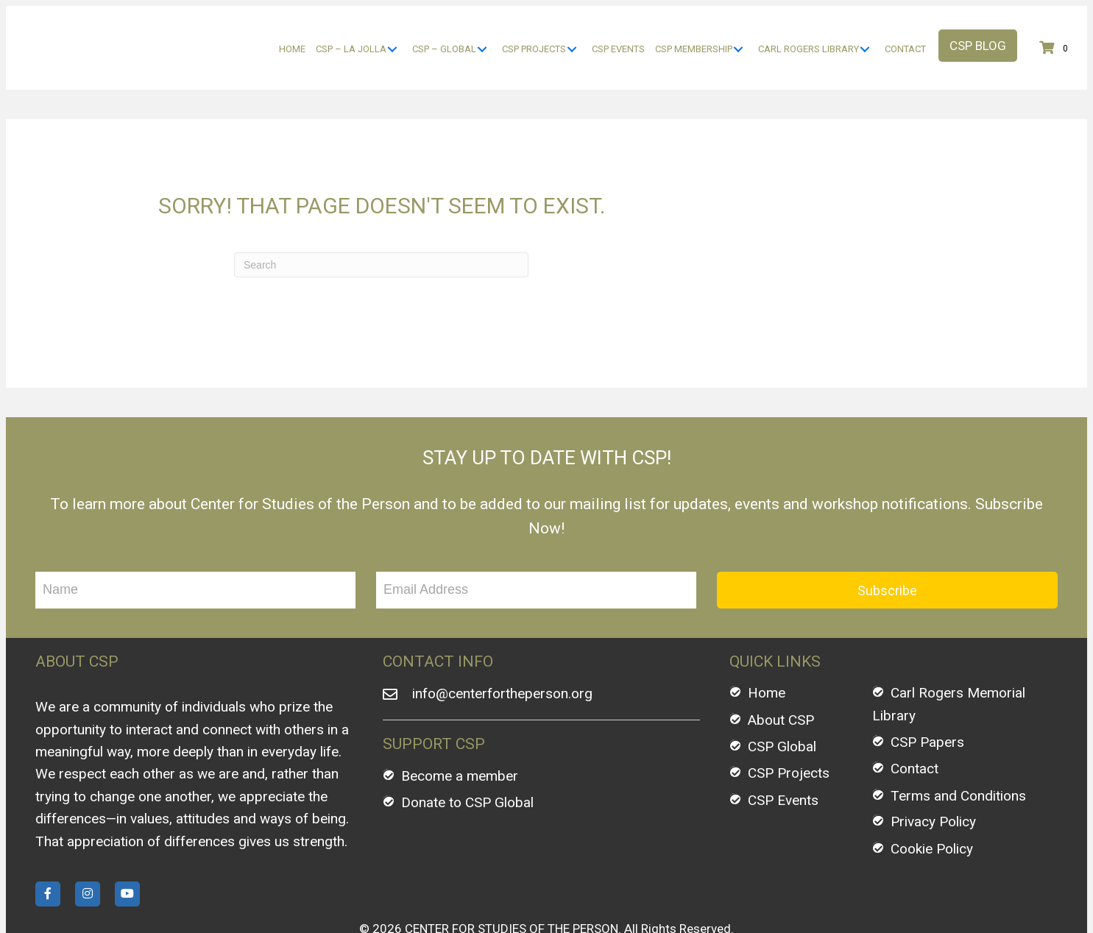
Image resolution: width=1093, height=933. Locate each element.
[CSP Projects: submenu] (571, 30)
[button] (977, 26)
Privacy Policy (933, 782)
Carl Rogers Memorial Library (948, 664)
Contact (914, 729)
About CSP (781, 680)
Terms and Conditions (958, 756)
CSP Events (783, 761)
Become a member (459, 736)
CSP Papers (927, 703)
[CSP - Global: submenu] (481, 30)
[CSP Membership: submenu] (738, 30)
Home (766, 653)
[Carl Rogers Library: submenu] (864, 30)
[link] (292, 30)
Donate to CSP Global (467, 763)
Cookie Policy (932, 809)
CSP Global (782, 707)
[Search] (381, 225)
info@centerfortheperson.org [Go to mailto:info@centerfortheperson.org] (502, 654)
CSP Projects (789, 734)
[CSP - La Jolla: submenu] (392, 30)
